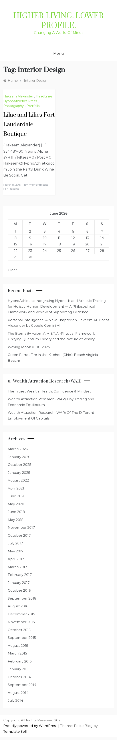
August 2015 (18, 645)
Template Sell (15, 731)
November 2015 (21, 622)
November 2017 (21, 527)
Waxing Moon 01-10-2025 (29, 347)
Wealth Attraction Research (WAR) (47, 381)
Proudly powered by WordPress (30, 726)
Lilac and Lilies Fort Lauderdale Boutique (29, 124)
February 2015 (20, 661)
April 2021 (16, 488)
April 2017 (16, 559)
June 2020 (17, 496)
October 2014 (19, 677)
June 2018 (16, 512)
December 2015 (21, 614)
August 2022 (18, 480)
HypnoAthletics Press (20, 101)
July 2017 (15, 543)
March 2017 (17, 567)
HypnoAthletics (38, 184)
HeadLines (44, 96)
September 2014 (22, 685)
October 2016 (19, 590)
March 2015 (17, 653)
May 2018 (16, 520)
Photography (13, 106)
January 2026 (19, 457)
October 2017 (19, 535)
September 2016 (22, 598)
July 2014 (15, 700)
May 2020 (16, 504)
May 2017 (15, 551)
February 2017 (20, 575)
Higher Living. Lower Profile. (58, 21)
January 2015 (19, 669)
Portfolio (33, 106)
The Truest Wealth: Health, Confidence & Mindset (49, 391)
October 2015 (19, 630)
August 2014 (18, 693)
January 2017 (19, 583)
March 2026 (18, 449)
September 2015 (22, 637)
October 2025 (19, 464)
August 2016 (18, 606)
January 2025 (19, 472)
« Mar (12, 270)
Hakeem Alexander (18, 96)
